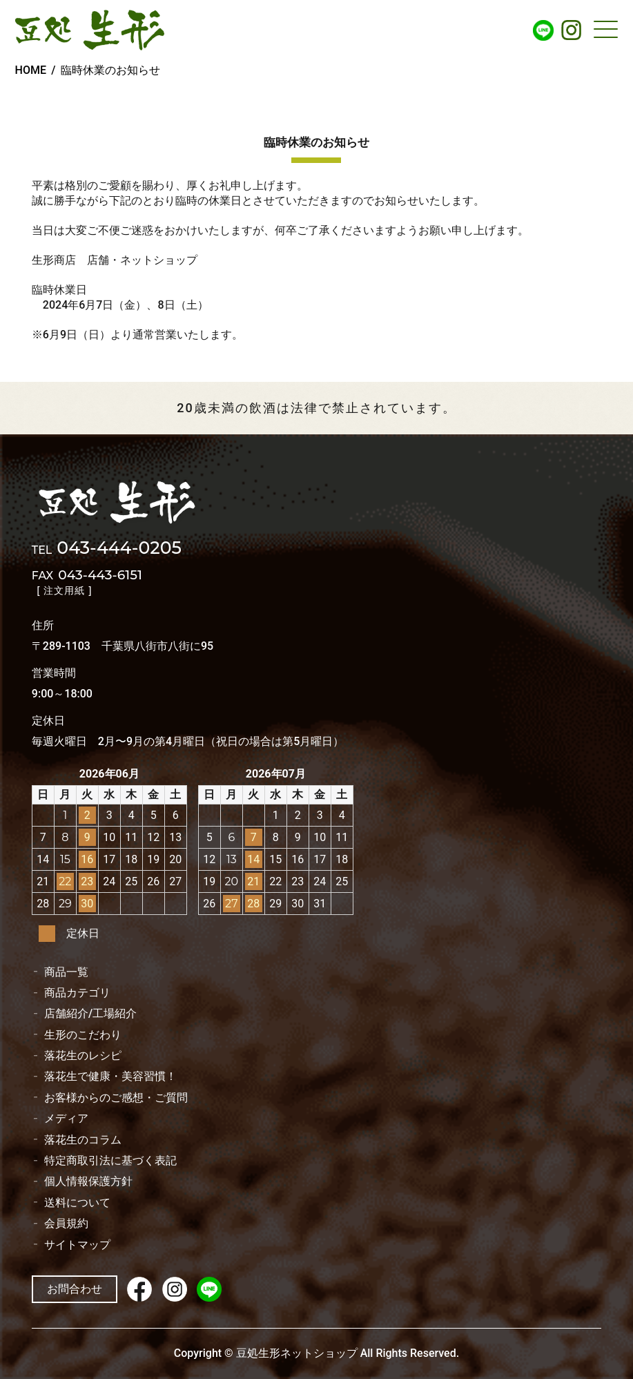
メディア (66, 1118)
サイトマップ (77, 1245)
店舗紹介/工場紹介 (90, 1013)
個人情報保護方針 (88, 1181)
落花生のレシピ (82, 1055)
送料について (77, 1202)
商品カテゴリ (77, 993)
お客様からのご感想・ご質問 (116, 1097)
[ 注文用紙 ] (64, 590)
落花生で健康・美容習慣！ (110, 1076)
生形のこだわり (82, 1035)
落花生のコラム (82, 1140)
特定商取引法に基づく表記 (110, 1160)
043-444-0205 (107, 549)
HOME (30, 70)
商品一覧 (66, 972)
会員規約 (66, 1223)
